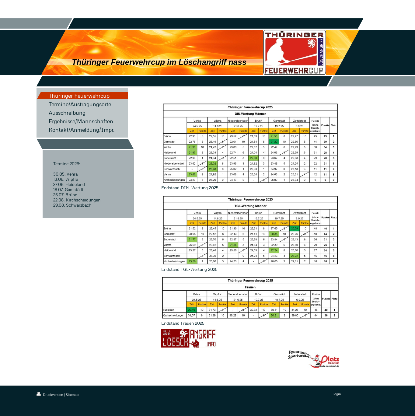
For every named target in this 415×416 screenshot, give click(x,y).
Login (337, 394)
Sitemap (72, 395)
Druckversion (50, 395)
